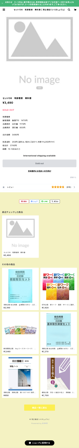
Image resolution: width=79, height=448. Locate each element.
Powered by (39, 423)
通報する (73, 177)
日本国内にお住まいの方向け (39, 171)
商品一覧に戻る (39, 407)
